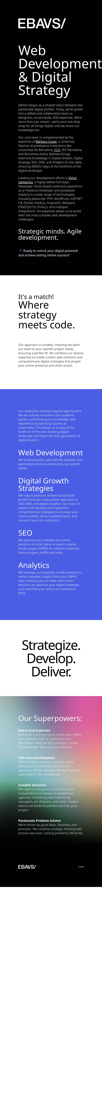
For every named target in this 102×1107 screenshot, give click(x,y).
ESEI (57, 150)
